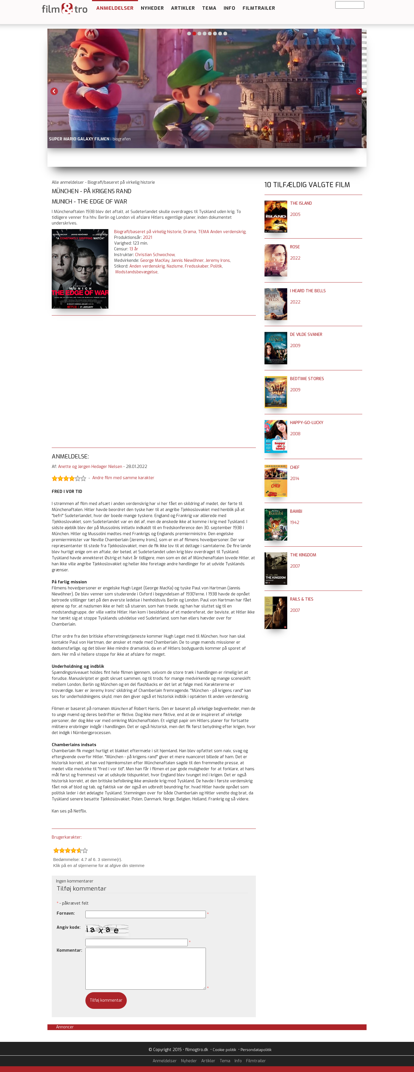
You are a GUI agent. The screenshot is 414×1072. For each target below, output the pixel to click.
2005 (295, 214)
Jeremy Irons (218, 260)
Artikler (183, 8)
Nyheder (152, 8)
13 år (133, 249)
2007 (295, 566)
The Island (301, 203)
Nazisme (175, 266)
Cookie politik (224, 1049)
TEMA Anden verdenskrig (222, 232)
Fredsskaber (196, 266)
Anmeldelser (115, 8)
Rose (295, 247)
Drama (189, 232)
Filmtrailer (259, 8)
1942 (294, 522)
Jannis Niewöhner (187, 260)
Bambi (296, 511)
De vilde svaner (306, 334)
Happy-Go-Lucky (306, 422)
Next (360, 91)
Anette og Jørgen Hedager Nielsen (90, 466)
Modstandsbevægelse (136, 272)
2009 (295, 346)
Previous (54, 91)
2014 (294, 478)
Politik (216, 266)
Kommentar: (69, 950)
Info (229, 8)
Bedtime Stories (307, 379)
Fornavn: (66, 913)
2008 (295, 434)
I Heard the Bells (308, 291)
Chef (295, 467)
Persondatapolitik (256, 1049)
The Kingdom (303, 555)
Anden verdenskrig (147, 266)
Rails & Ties (301, 599)
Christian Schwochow (155, 255)
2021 (147, 237)
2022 (295, 258)
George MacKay (154, 260)
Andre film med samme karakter (123, 478)
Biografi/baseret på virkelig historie (147, 232)
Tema (209, 8)
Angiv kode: (68, 927)
